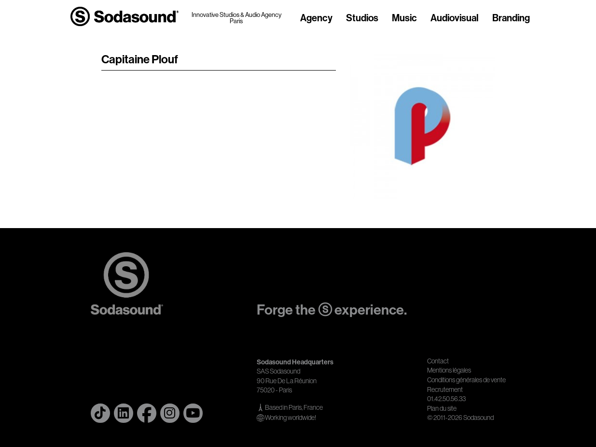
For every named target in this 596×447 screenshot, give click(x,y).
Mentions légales (449, 370)
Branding (511, 18)
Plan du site (442, 408)
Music (404, 18)
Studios (362, 18)
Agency (316, 18)
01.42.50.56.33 (446, 399)
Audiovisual (454, 18)
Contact (438, 361)
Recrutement (445, 389)
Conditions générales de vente (466, 380)
